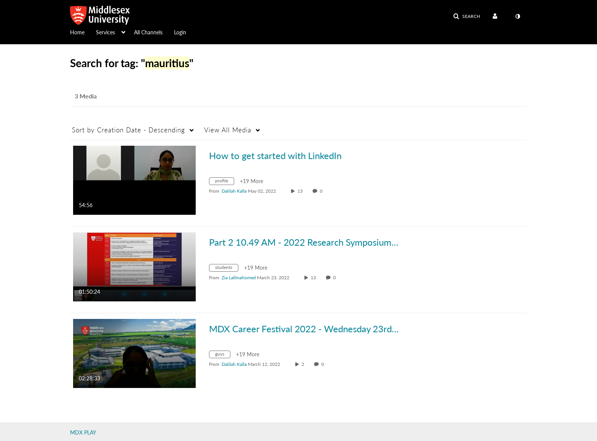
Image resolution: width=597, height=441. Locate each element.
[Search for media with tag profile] (224, 182)
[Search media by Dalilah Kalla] (234, 191)
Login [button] (180, 32)
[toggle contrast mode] (517, 16)
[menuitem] (83, 32)
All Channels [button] (148, 32)
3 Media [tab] (86, 96)
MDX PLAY (83, 432)
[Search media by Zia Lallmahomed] (239, 277)
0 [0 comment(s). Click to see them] (322, 191)
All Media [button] (227, 130)
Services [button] (105, 32)
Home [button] (77, 32)
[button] (466, 16)
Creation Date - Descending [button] (128, 130)
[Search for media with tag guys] (222, 355)
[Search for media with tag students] (226, 269)
